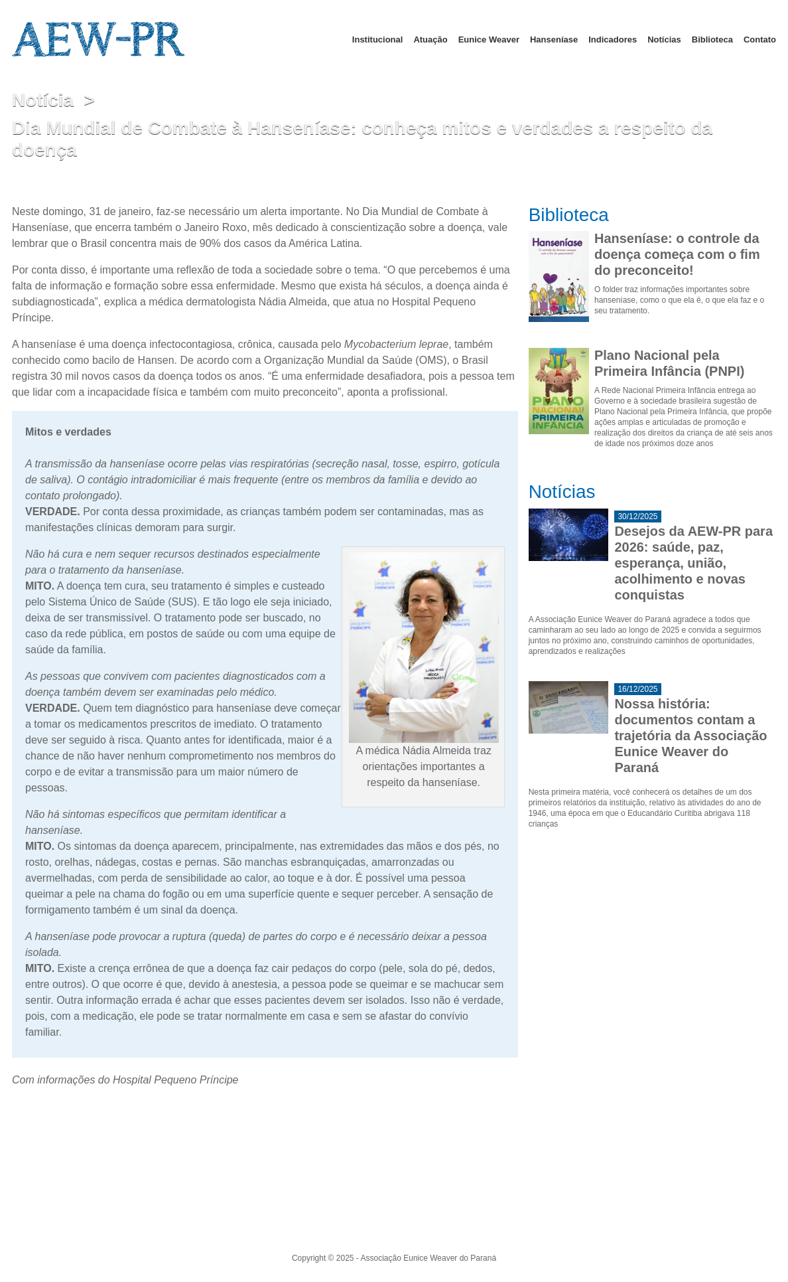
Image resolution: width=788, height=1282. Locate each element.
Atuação (430, 39)
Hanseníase (554, 39)
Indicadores (612, 39)
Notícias (664, 39)
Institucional (377, 39)
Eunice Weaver (488, 39)
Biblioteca (712, 39)
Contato (760, 39)
